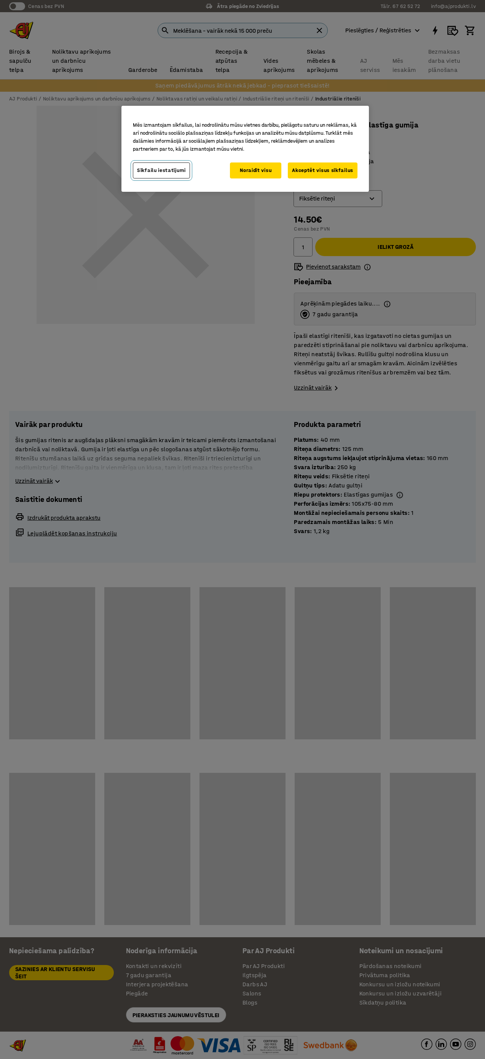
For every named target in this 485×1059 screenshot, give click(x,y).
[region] (245, 149)
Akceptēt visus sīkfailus (322, 170)
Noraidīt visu (255, 170)
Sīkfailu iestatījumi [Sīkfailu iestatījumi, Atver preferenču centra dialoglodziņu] (161, 170)
